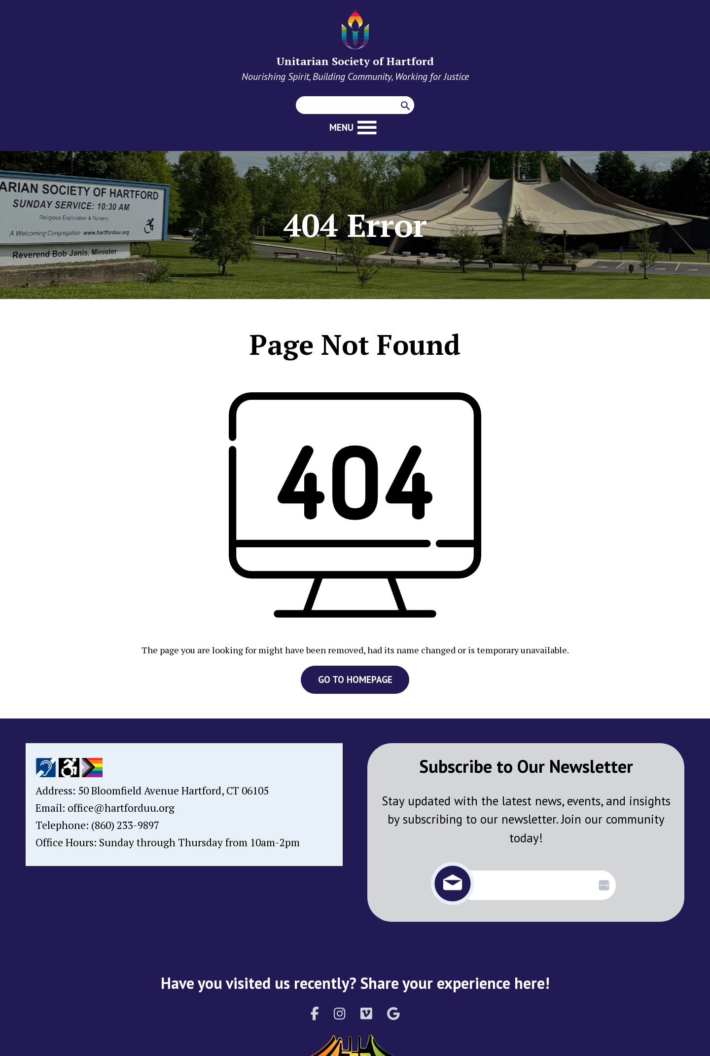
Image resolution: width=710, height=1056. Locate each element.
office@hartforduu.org (121, 808)
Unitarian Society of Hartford (355, 61)
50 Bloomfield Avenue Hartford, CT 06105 (173, 790)
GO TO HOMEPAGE (355, 679)
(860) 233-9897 (125, 825)
